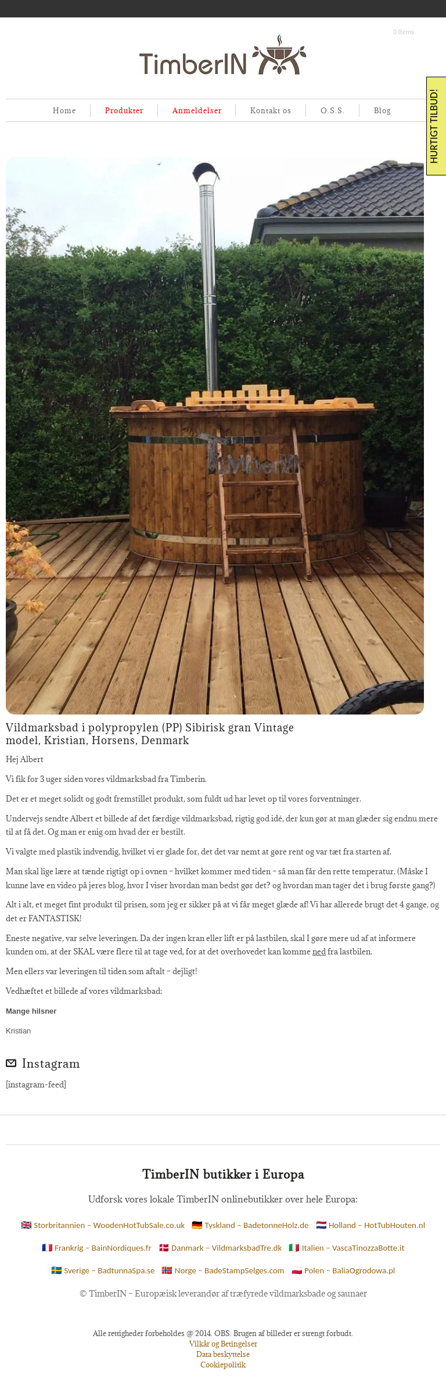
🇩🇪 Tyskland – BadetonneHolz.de (250, 1225)
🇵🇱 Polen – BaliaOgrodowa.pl (343, 1270)
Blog (382, 110)
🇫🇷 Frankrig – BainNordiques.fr (97, 1248)
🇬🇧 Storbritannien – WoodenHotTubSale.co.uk (103, 1225)
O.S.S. (333, 110)
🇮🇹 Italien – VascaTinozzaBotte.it (346, 1248)
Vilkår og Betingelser (223, 1343)
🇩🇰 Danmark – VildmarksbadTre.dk (220, 1248)
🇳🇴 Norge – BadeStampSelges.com (222, 1270)
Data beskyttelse (223, 1354)
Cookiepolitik (223, 1364)
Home (64, 110)
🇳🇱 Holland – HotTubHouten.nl (371, 1225)
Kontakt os (271, 110)
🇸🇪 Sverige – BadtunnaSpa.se (103, 1270)
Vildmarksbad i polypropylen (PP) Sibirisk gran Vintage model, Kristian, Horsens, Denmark (150, 734)
